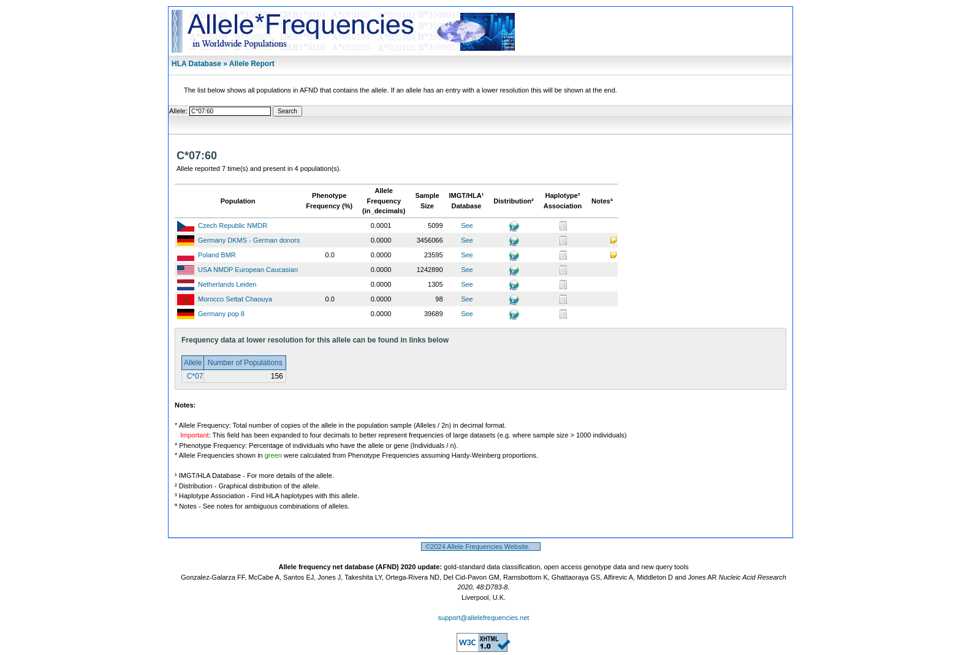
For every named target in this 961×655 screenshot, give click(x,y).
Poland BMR (217, 255)
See (467, 225)
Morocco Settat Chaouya (235, 299)
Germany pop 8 (221, 313)
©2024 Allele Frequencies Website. (481, 546)
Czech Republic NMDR (232, 225)
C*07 (193, 376)
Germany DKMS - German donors (249, 240)
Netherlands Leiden (227, 284)
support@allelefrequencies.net (484, 617)
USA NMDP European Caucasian (248, 269)
